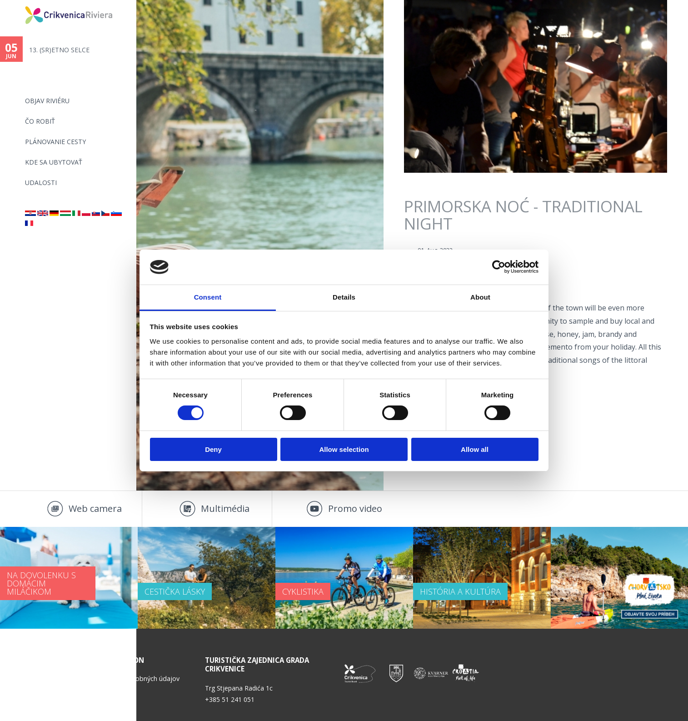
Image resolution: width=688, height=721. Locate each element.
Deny (213, 449)
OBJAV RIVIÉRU (47, 100)
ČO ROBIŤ (40, 121)
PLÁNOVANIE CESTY (55, 141)
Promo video (355, 508)
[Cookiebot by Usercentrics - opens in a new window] (498, 267)
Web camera (95, 508)
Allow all (475, 449)
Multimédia (225, 508)
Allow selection (344, 449)
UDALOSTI (41, 182)
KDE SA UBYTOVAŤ (53, 162)
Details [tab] (344, 297)
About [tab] (480, 297)
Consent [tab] (208, 297)
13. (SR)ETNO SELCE (59, 49)
